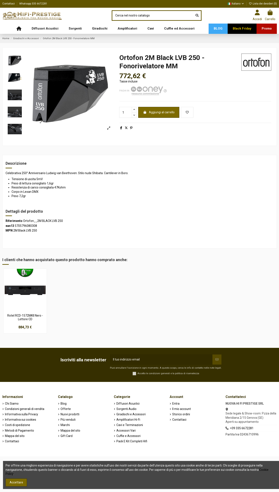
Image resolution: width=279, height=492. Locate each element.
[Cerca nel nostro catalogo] (197, 15)
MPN (9, 230)
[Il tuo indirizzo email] (161, 359)
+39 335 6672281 (242, 428)
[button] (45, 29)
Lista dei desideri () (263, 3)
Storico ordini (181, 414)
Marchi (65, 425)
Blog (64, 403)
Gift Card (67, 436)
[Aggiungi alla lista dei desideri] (187, 112)
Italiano (236, 3)
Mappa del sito (15, 436)
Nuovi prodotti (70, 414)
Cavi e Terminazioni (129, 425)
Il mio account (181, 409)
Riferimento (14, 221)
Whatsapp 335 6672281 (33, 3)
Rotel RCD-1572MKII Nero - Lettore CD (25, 317)
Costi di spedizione (17, 425)
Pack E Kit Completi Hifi (131, 441)
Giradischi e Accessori (131, 414)
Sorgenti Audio (126, 409)
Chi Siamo (12, 403)
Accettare (16, 482)
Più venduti (68, 419)
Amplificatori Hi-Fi (128, 419)
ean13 (10, 225)
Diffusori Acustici (128, 403)
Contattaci (8, 3)
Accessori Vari (126, 430)
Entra (176, 403)
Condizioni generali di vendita (24, 409)
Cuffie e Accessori (128, 436)
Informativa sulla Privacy (21, 414)
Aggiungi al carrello (159, 112)
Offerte (66, 409)
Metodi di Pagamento (19, 430)
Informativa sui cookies (20, 419)
